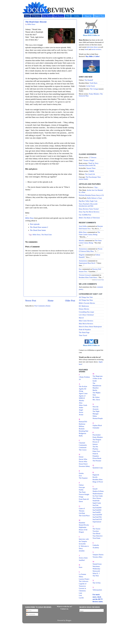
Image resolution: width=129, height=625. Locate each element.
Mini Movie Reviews (86, 323)
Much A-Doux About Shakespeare (90, 326)
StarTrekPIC (97, 512)
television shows (92, 47)
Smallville (96, 500)
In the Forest (90, 86)
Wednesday (96, 569)
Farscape (82, 487)
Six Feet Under (98, 496)
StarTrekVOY (97, 519)
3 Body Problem (84, 377)
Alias (80, 403)
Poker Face (96, 451)
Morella (81, 240)
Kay (80, 269)
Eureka (81, 473)
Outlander (96, 428)
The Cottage (94, 89)
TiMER (91, 171)
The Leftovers (83, 581)
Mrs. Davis (96, 400)
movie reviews (96, 49)
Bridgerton (82, 433)
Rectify (95, 477)
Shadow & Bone (98, 491)
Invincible (82, 544)
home (38, 230)
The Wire (96, 576)
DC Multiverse (84, 306)
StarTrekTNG (97, 517)
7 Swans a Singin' (88, 160)
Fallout (81, 485)
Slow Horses (97, 498)
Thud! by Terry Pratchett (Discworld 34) (89, 164)
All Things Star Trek (86, 297)
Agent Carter (83, 393)
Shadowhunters (98, 493)
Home (50, 300)
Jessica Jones (83, 558)
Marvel (81, 318)
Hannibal (82, 523)
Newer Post (30, 300)
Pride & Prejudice (85, 329)
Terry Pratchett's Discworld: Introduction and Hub (88, 205)
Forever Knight (84, 494)
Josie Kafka (83, 226)
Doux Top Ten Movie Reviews (89, 212)
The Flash (82, 492)
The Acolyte (83, 386)
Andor (81, 407)
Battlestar (82, 424)
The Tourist (96, 529)
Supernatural (97, 522)
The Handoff (88, 80)
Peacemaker (97, 435)
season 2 (39, 227)
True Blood (96, 533)
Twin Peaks (96, 538)
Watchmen (96, 566)
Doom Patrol (83, 464)
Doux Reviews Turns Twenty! (89, 209)
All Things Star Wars (86, 300)
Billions (81, 426)
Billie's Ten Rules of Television (89, 218)
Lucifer (81, 598)
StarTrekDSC (97, 510)
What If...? (96, 573)
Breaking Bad (83, 431)
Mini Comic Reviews (86, 321)
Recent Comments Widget (99, 279)
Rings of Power (98, 482)
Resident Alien (97, 479)
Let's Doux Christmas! (86, 315)
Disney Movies (84, 309)
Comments (30, 614)
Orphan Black (97, 425)
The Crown (83, 450)
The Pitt (95, 446)
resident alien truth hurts (88, 277)
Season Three (91, 168)
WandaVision (97, 564)
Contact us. (64, 609)
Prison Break (97, 458)
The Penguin (97, 439)
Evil (80, 476)
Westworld (96, 571)
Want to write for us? (64, 606)
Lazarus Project (84, 579)
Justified (82, 560)
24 (80, 379)
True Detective (97, 536)
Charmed (82, 443)
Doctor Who (83, 459)
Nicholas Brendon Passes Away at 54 (91, 195)
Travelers (96, 531)
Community (83, 445)
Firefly (81, 490)
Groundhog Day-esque (86, 312)
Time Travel (83, 335)
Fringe (81, 497)
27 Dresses (92, 157)
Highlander (82, 527)
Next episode (35, 224)
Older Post (70, 300)
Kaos (80, 567)
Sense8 (95, 489)
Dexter (81, 457)
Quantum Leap (98, 468)
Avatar (81, 414)
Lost (80, 595)
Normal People (98, 418)
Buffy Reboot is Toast (94, 198)
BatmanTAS (83, 421)
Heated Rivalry (84, 525)
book (86, 49)
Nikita (95, 416)
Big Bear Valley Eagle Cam (88, 201)
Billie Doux (29, 218)
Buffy (81, 436)
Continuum (82, 447)
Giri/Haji (82, 513)
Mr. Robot (96, 397)
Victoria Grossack (85, 275)
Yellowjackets (97, 590)
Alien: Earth (83, 405)
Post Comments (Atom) (42, 306)
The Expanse (83, 478)
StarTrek (95, 505)
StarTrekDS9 (97, 508)
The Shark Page (84, 332)
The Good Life (90, 174)
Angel (81, 410)
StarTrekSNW (97, 515)
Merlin (95, 390)
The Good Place (84, 515)
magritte (82, 255)
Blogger (68, 620)
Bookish (81, 429)
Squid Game (97, 503)
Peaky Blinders (98, 437)
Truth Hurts (93, 83)
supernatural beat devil (87, 263)
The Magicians (98, 376)
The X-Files (97, 583)
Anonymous (83, 249)
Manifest (96, 388)
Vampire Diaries (98, 554)
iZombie (82, 551)
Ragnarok (96, 475)
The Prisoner (97, 461)
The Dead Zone (46, 234)
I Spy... (96, 187)
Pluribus (95, 449)
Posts (28, 610)
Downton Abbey (84, 466)
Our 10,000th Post (85, 215)
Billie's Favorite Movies (87, 303)
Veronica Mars (97, 557)
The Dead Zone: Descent (36, 22)
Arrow (81, 412)
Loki (80, 593)
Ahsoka (81, 400)
